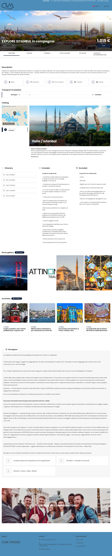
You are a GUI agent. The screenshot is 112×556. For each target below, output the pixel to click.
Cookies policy (80, 543)
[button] (14, 113)
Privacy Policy (79, 539)
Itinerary (47, 53)
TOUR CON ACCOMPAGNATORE (99, 54)
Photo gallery (65, 53)
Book (103, 46)
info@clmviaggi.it (103, 1)
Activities (82, 53)
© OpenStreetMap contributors (9, 106)
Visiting (29, 53)
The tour (11, 53)
